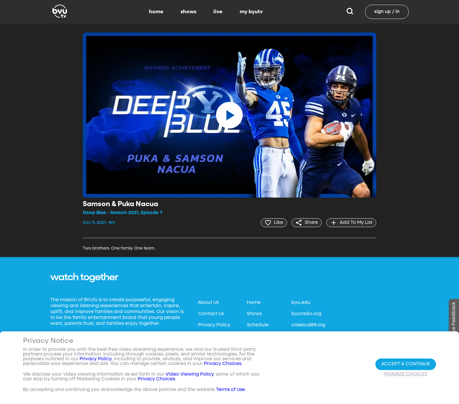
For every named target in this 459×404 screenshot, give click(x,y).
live (218, 11)
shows (188, 11)
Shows (254, 314)
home (156, 11)
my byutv (251, 11)
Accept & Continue (405, 364)
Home (254, 302)
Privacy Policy (214, 325)
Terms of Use (230, 389)
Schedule (258, 325)
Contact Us (211, 314)
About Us (208, 302)
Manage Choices (405, 374)
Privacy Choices (156, 379)
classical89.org (308, 325)
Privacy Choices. (223, 363)
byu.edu (301, 302)
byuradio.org (306, 314)
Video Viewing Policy (190, 374)
